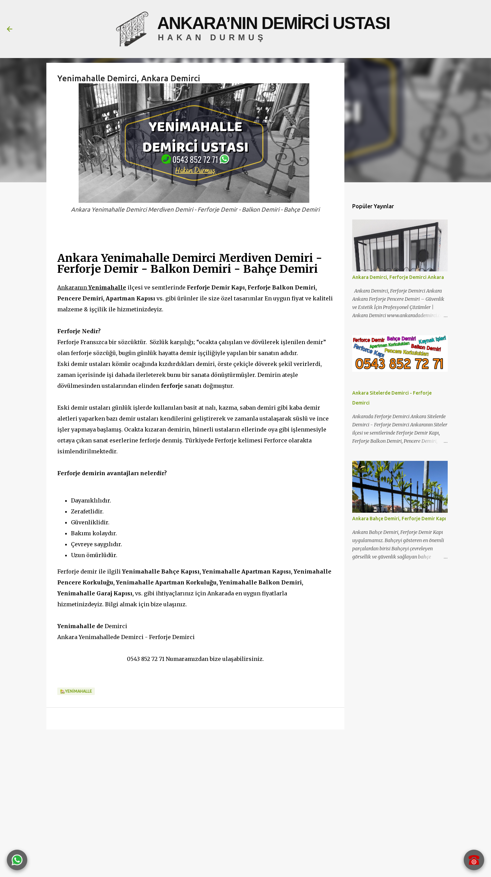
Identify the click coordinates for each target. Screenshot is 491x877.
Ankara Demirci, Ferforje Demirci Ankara (398, 277)
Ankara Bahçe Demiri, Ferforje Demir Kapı (399, 518)
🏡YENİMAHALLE (76, 691)
